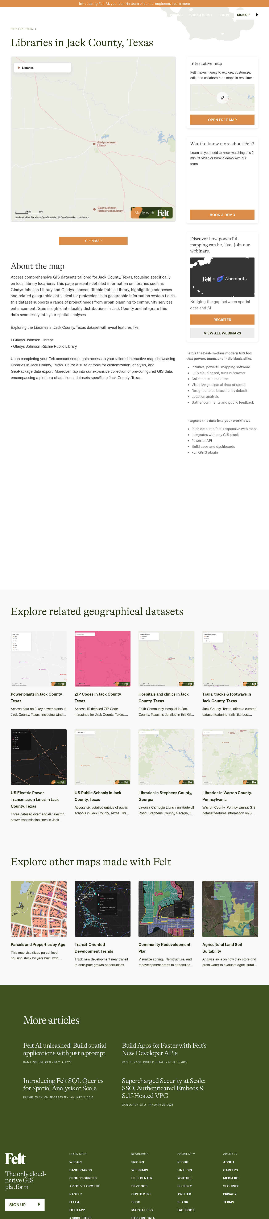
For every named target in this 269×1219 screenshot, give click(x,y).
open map (93, 241)
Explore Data (22, 29)
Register (222, 319)
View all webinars (222, 333)
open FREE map (222, 120)
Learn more (181, 3)
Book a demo (222, 215)
